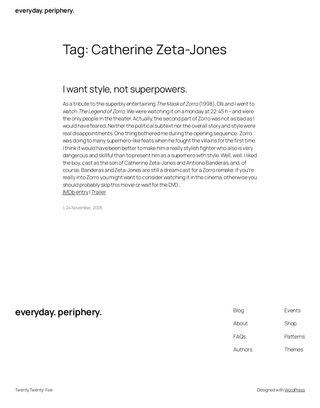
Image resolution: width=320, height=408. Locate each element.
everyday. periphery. (44, 10)
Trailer (98, 191)
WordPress (295, 390)
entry (75, 191)
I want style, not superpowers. (125, 89)
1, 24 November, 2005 (82, 207)
